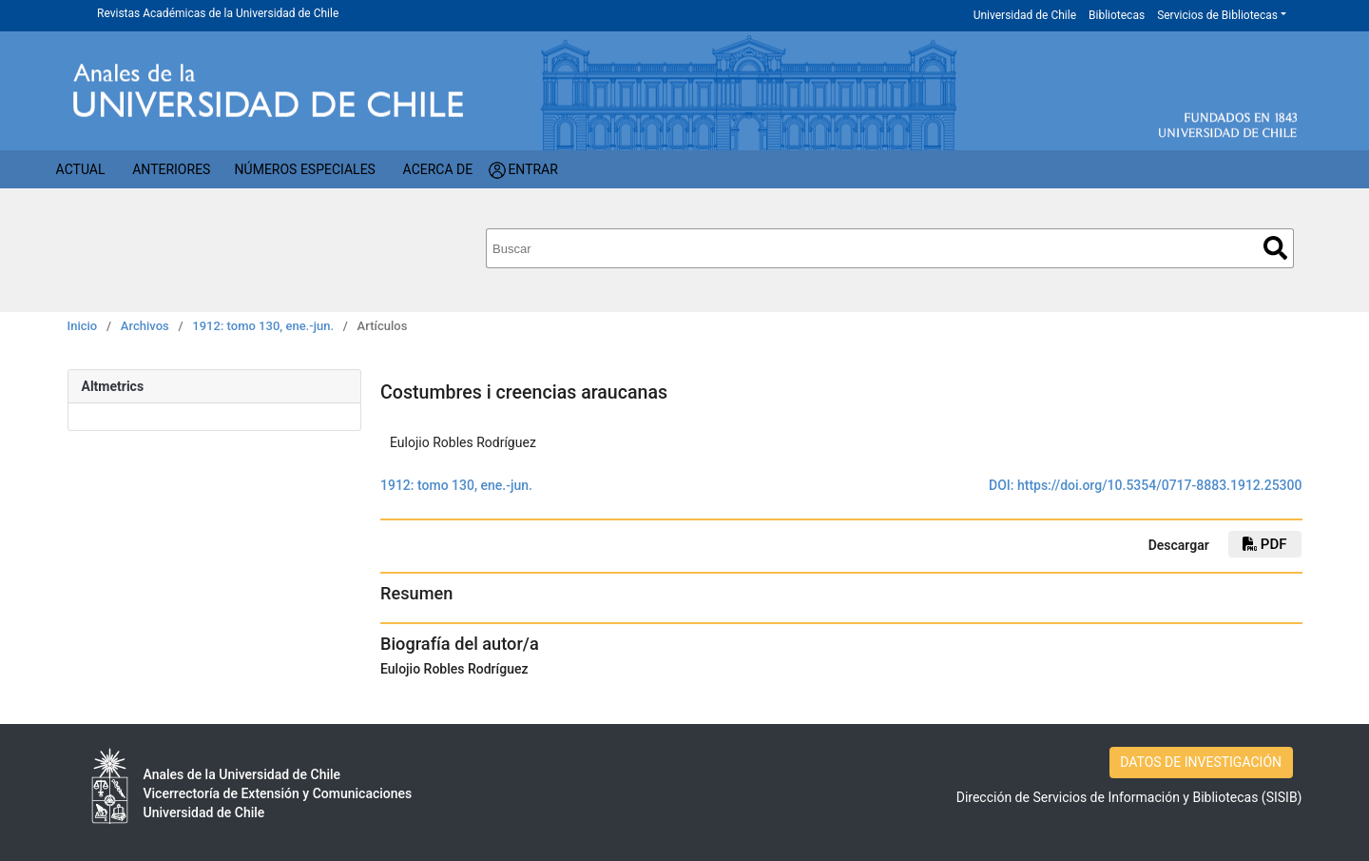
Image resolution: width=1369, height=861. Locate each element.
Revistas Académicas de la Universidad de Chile (217, 13)
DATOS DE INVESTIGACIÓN (1201, 762)
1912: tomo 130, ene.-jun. (263, 326)
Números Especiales (305, 169)
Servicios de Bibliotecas (1217, 15)
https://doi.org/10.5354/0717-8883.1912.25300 (1159, 485)
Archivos (145, 326)
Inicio (82, 326)
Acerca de (438, 169)
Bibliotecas (1117, 15)
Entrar (533, 169)
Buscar (1275, 248)
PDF (1264, 544)
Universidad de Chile (1025, 15)
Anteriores (171, 169)
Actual (81, 169)
